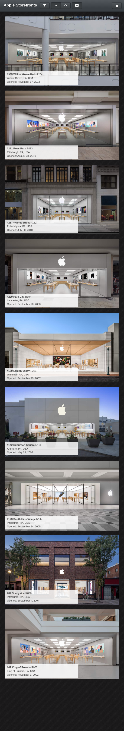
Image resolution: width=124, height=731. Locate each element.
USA (30, 78)
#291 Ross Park (16, 148)
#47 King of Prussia (19, 667)
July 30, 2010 (25, 230)
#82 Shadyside (16, 593)
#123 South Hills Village (21, 519)
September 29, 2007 (29, 378)
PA (25, 78)
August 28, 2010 (26, 155)
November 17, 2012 (28, 81)
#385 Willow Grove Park (21, 74)
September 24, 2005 (29, 526)
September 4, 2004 (28, 600)
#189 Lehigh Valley (18, 370)
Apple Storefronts (20, 5)
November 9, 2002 (28, 674)
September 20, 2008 (29, 304)
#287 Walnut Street (18, 222)
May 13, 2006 (25, 452)
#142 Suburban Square (21, 445)
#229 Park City (15, 296)
